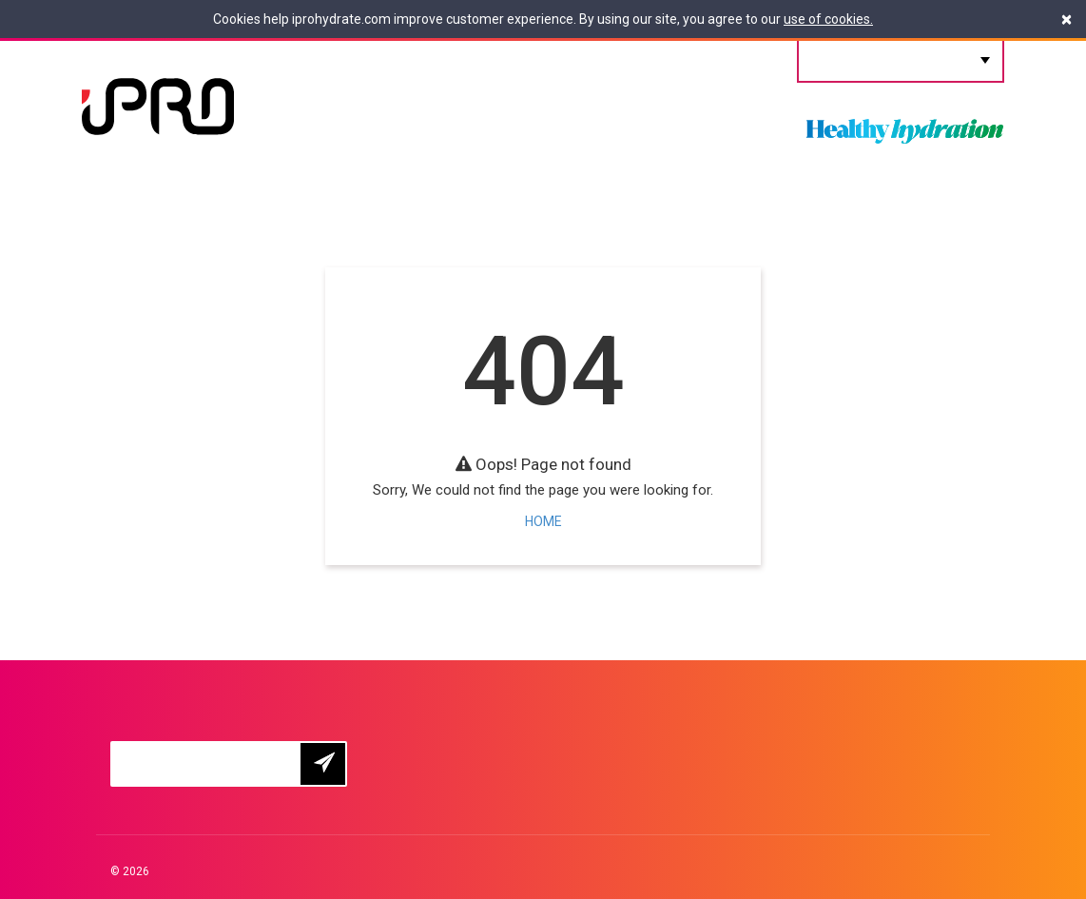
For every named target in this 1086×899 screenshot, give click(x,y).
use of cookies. (828, 19)
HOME (543, 521)
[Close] (1066, 19)
